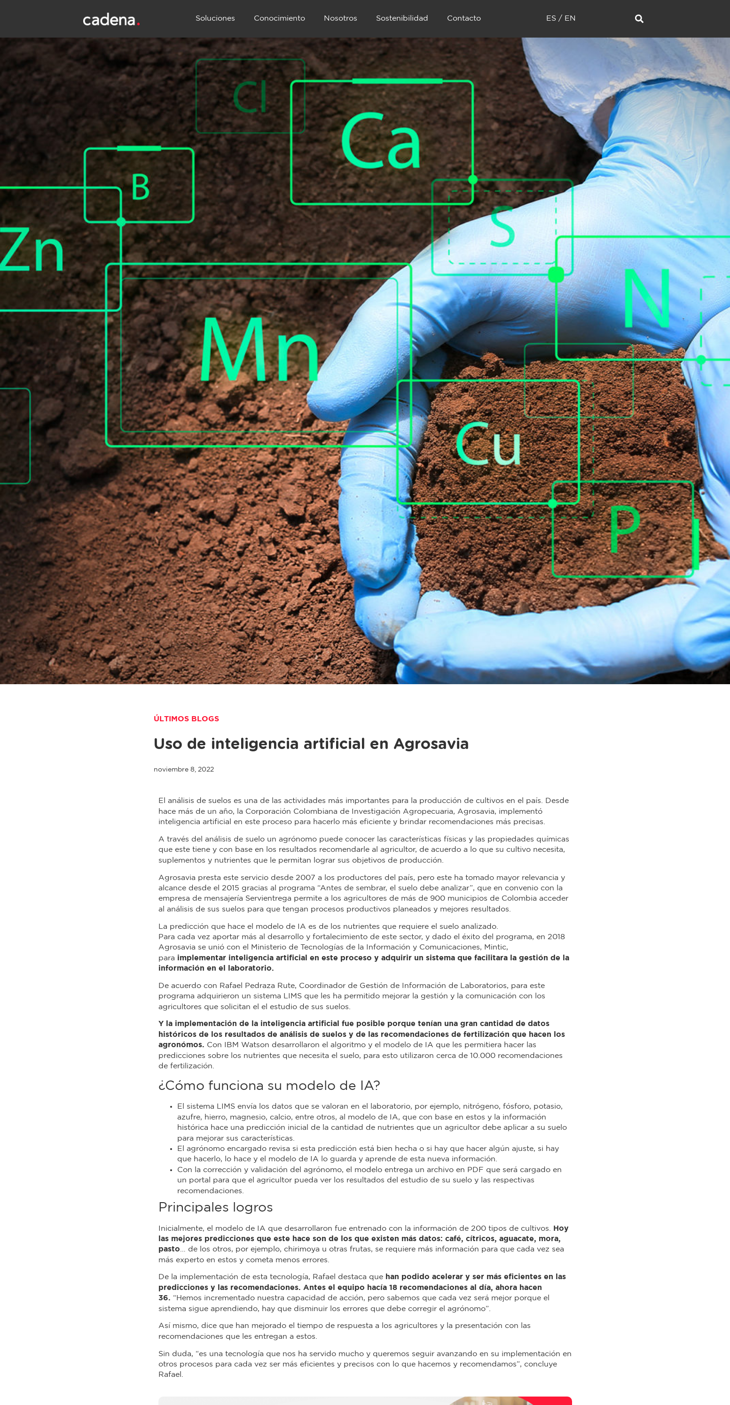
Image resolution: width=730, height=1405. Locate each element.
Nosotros (340, 18)
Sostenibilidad (402, 18)
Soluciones (215, 18)
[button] (639, 19)
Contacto (464, 18)
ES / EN (561, 18)
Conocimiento (279, 18)
